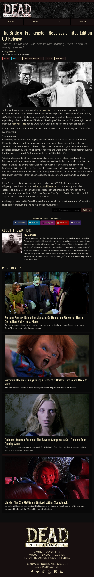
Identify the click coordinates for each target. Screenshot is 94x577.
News (6, 59)
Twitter (33, 222)
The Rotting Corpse (35, 558)
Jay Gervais (10, 51)
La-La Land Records (45, 110)
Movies (16, 59)
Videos (33, 555)
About (54, 558)
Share (86, 210)
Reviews (45, 555)
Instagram (47, 222)
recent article (19, 123)
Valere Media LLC (41, 563)
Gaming (38, 551)
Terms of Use (39, 566)
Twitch (75, 222)
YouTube (62, 222)
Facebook (20, 222)
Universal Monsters (33, 59)
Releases (60, 59)
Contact (66, 558)
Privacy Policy (54, 566)
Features (59, 555)
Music (49, 59)
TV (58, 551)
